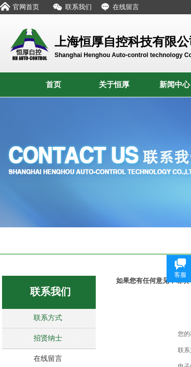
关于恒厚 (114, 85)
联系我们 (50, 291)
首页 (53, 85)
